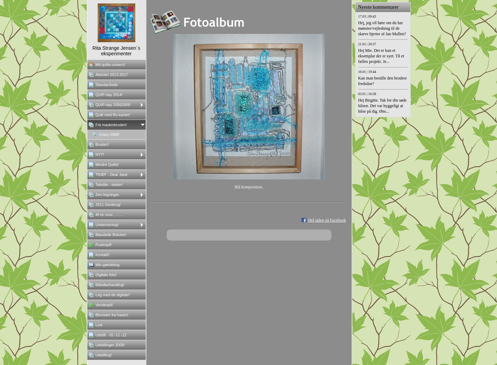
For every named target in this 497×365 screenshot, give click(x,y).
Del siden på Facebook (327, 220)
